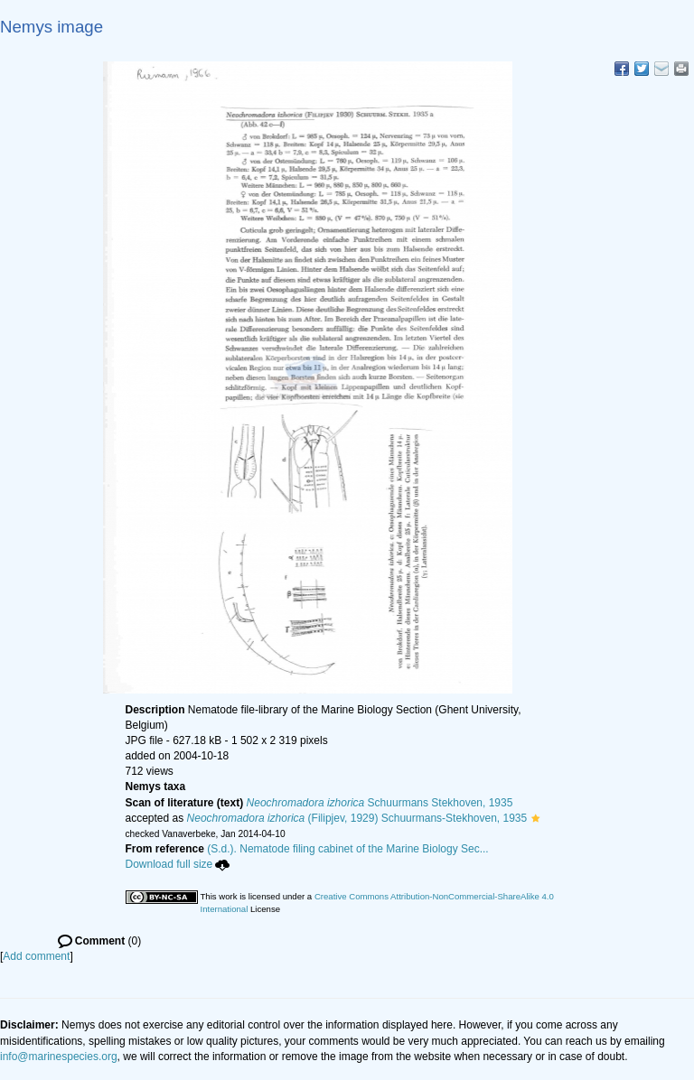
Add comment (36, 956)
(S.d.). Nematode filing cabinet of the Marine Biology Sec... (348, 849)
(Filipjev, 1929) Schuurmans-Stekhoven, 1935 (357, 818)
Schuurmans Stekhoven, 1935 (380, 802)
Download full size (178, 864)
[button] (535, 818)
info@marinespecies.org (58, 1056)
